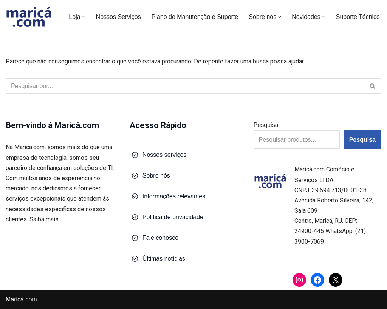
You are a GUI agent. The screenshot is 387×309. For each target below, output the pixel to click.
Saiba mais (44, 219)
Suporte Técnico (358, 17)
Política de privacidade (172, 217)
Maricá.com (21, 299)
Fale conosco (160, 238)
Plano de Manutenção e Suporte (195, 17)
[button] (83, 17)
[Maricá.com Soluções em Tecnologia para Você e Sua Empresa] (28, 17)
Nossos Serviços (118, 17)
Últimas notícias (163, 258)
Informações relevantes (173, 196)
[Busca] (185, 86)
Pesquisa (266, 125)
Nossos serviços (164, 154)
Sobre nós (156, 175)
